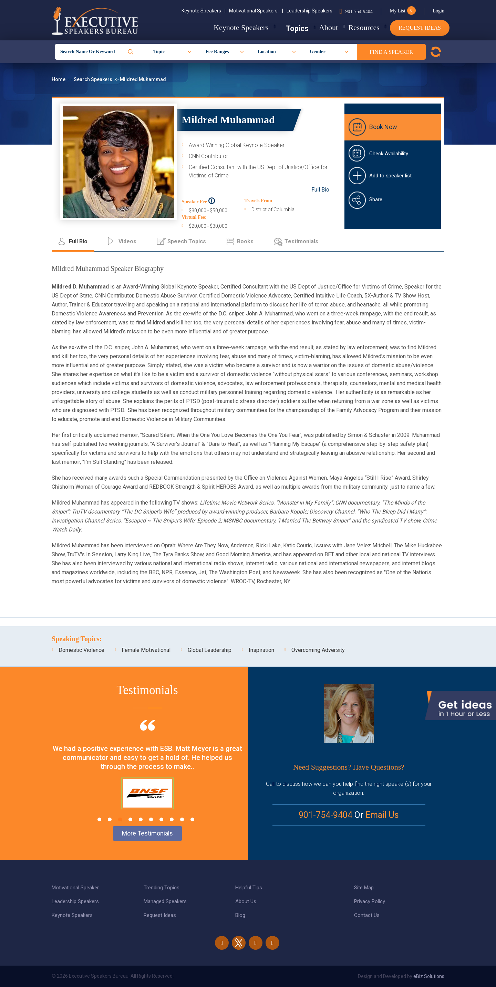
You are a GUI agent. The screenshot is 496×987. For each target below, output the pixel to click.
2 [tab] (110, 819)
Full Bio (320, 189)
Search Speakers (93, 79)
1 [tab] (99, 819)
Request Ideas (420, 28)
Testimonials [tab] (301, 241)
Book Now (383, 126)
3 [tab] (120, 819)
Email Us (382, 815)
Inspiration (261, 650)
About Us (245, 901)
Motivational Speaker (75, 888)
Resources (357, 27)
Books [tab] (245, 241)
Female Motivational (146, 650)
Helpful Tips (248, 888)
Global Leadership (209, 650)
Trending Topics (161, 888)
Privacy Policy (369, 901)
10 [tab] (192, 819)
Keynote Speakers (204, 10)
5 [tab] (141, 819)
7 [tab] (161, 819)
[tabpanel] (147, 773)
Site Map (364, 888)
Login (438, 10)
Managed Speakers (165, 901)
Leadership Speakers (309, 10)
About (315, 27)
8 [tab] (172, 819)
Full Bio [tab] (78, 241)
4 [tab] (130, 819)
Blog (240, 915)
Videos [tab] (127, 241)
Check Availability (388, 153)
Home (59, 79)
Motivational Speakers (256, 10)
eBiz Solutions (428, 976)
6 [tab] (151, 819)
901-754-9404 (358, 11)
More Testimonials (147, 833)
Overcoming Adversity (318, 650)
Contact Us (367, 915)
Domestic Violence (81, 650)
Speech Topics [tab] (186, 241)
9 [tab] (182, 819)
